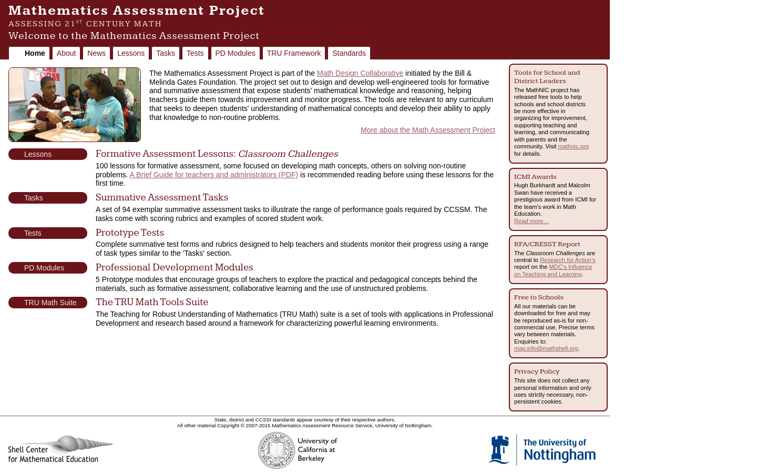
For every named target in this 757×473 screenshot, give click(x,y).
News (96, 53)
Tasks (165, 53)
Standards (349, 53)
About (66, 53)
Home (35, 53)
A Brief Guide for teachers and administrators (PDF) (214, 174)
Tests (195, 53)
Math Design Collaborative (360, 73)
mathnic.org (573, 146)
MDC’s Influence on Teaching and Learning (553, 270)
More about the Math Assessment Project (428, 130)
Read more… (531, 221)
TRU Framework (294, 53)
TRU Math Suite (50, 302)
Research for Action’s (568, 260)
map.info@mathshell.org (546, 348)
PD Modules (235, 53)
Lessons (131, 53)
